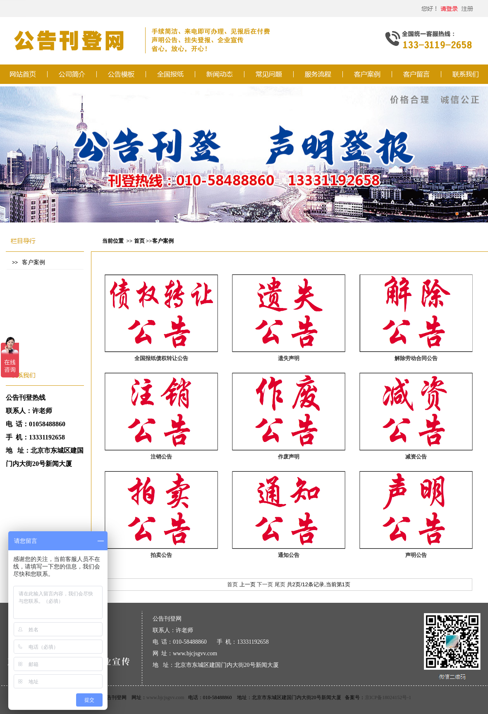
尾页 (280, 584)
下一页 (265, 584)
